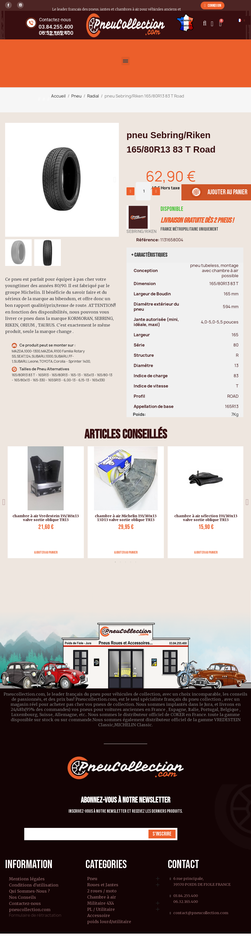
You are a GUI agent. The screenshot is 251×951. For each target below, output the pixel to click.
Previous (3, 502)
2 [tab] (120, 562)
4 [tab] (130, 562)
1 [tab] (115, 562)
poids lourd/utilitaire (109, 922)
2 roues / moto (102, 891)
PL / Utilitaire (101, 909)
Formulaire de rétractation (35, 915)
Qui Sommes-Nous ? (29, 891)
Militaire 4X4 (100, 903)
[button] (212, 5)
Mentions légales (27, 878)
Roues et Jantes (102, 885)
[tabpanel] (44, 502)
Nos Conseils (22, 897)
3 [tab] (125, 562)
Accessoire (98, 915)
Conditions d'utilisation (33, 885)
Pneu (92, 879)
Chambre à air (101, 897)
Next (247, 502)
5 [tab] (135, 562)
